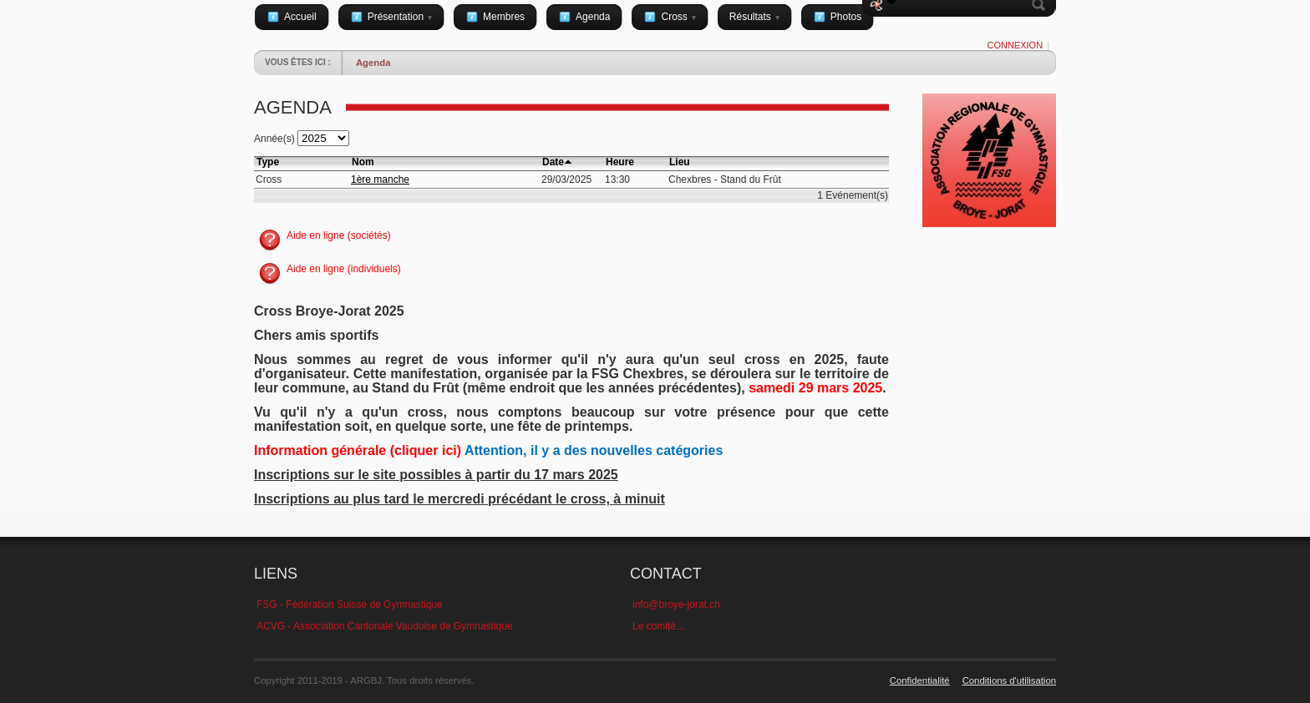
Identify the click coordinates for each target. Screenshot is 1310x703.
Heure (620, 162)
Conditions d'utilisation (1009, 680)
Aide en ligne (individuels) (344, 269)
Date (553, 162)
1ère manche (380, 179)
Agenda (373, 63)
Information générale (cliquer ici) (357, 450)
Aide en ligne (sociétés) (339, 235)
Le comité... (658, 626)
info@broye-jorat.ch (676, 604)
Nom (363, 162)
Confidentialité (920, 680)
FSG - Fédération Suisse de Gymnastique (349, 604)
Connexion (1015, 45)
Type (267, 162)
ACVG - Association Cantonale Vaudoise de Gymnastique (384, 626)
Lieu (679, 162)
